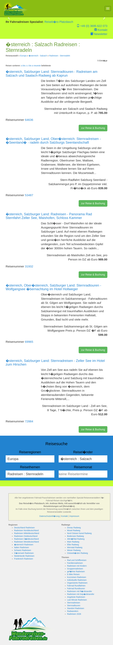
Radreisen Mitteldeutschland (26, 533)
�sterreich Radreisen (23, 544)
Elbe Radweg (73, 544)
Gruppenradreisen (75, 569)
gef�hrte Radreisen (76, 571)
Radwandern (72, 611)
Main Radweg (73, 542)
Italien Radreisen (21, 547)
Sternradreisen (73, 603)
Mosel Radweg (73, 530)
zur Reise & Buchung (93, 128)
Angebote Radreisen (76, 597)
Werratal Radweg (74, 547)
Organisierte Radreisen (77, 583)
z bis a (30, 65)
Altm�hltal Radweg (75, 539)
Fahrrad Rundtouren (76, 588)
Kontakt (100, 29)
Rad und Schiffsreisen (76, 560)
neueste (37, 65)
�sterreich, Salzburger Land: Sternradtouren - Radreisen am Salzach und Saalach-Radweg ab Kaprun (51, 73)
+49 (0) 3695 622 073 (92, 25)
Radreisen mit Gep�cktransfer (80, 594)
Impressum (74, 516)
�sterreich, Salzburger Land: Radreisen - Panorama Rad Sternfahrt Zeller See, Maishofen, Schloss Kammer (49, 216)
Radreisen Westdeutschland (26, 542)
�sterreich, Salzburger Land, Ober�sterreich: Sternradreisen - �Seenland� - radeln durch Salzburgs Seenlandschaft (53, 140)
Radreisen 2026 (74, 614)
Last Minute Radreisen (77, 600)
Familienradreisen (75, 563)
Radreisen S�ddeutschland (26, 539)
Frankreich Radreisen (23, 559)
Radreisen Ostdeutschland (25, 536)
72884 (29, 421)
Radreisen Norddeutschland (26, 530)
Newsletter (98, 34)
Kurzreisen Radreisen (76, 577)
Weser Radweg (74, 550)
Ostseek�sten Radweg (77, 553)
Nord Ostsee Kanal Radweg (79, 533)
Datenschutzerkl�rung (49, 516)
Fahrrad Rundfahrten (76, 586)
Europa (23, 56)
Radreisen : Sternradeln (59, 56)
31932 (29, 266)
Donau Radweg (74, 527)
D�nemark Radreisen (24, 553)
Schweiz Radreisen (22, 550)
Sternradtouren (73, 605)
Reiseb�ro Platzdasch (58, 21)
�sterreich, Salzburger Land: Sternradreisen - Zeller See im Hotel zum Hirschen (55, 362)
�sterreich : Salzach (38, 56)
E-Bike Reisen (73, 574)
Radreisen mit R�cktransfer (79, 591)
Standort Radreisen (75, 608)
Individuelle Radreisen (77, 580)
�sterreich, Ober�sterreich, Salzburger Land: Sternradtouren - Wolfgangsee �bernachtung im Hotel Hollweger (53, 287)
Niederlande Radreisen (24, 556)
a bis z (24, 65)
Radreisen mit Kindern (77, 566)
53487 (29, 195)
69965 (29, 341)
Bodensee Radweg (75, 536)
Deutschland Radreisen (24, 527)
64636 (29, 119)
